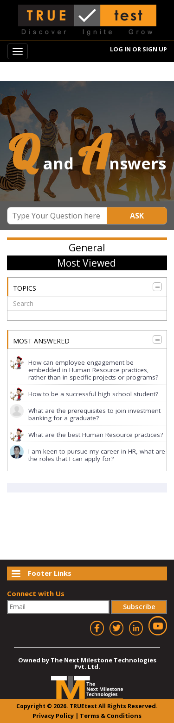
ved (150, 706)
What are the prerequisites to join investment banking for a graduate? (94, 414)
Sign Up (154, 49)
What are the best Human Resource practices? (95, 434)
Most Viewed (86, 262)
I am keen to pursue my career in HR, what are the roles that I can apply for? (96, 455)
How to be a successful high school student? (93, 394)
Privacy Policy (53, 715)
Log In (120, 49)
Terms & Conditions (111, 715)
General (87, 247)
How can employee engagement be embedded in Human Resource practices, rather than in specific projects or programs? (93, 369)
